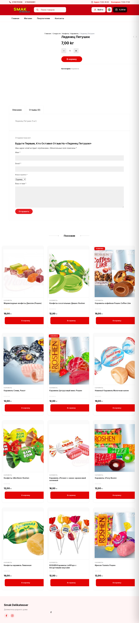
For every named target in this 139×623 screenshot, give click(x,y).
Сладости (57, 34)
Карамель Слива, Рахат (15, 390)
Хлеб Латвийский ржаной (136, 38)
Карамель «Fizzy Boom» (106, 478)
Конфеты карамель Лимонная (17, 565)
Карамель (74, 34)
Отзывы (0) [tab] (34, 110)
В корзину (72, 59)
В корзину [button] (25, 321)
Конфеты (65, 34)
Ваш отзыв (20, 183)
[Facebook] (6, 615)
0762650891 (30, 2)
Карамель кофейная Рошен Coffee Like (113, 303)
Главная (15, 18)
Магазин (28, 18)
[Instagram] (12, 615)
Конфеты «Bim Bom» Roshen (16, 478)
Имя (17, 152)
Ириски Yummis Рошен (105, 565)
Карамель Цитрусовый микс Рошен (65, 390)
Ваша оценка (21, 175)
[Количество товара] (69, 50)
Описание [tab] (17, 110)
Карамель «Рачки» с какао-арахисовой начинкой (67, 479)
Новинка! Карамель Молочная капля (112, 390)
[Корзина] (120, 9)
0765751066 (17, 2)
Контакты (59, 18)
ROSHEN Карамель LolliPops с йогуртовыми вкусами (62, 566)
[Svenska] (109, 9)
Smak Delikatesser (16, 605)
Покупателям (43, 18)
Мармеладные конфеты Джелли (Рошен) (23, 303)
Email (18, 163)
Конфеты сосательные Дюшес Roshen (67, 303)
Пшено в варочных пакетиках (133, 38)
